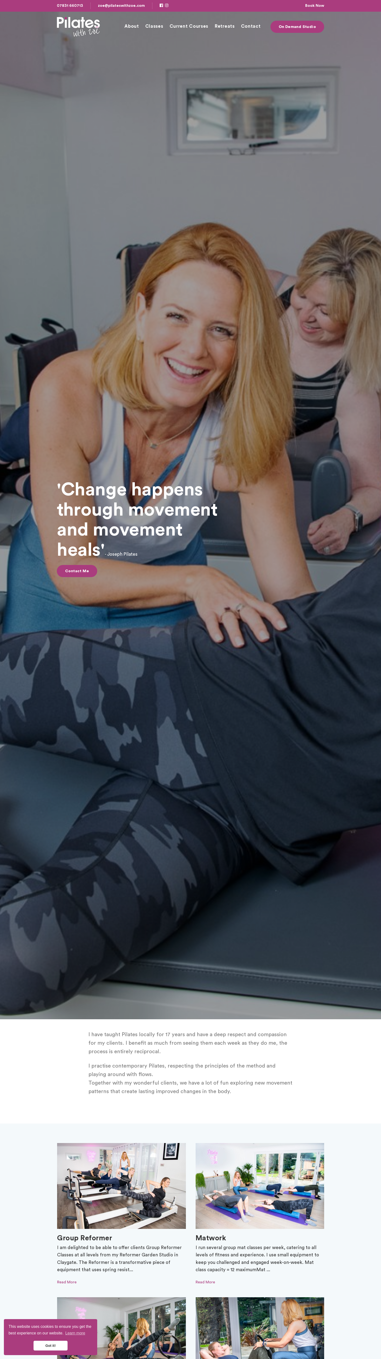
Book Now (314, 6)
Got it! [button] (50, 1346)
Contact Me (77, 571)
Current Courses (189, 26)
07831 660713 (70, 6)
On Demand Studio (297, 27)
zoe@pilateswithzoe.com (121, 6)
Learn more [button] (75, 1333)
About (131, 26)
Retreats (225, 26)
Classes (154, 26)
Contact (251, 26)
